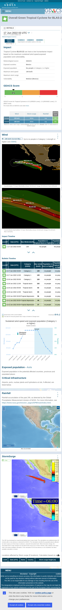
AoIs (29, 367)
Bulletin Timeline (9, 258)
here (27, 106)
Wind (17, 114)
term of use (21, 1)
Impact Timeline (8, 236)
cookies (58, 574)
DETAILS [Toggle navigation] (8, 28)
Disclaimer (24, 574)
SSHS (13, 142)
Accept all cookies (16, 605)
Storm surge (31, 114)
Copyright (32, 574)
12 (7, 247)
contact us (29, 1)
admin (46, 1)
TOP (57, 136)
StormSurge (9, 456)
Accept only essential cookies (39, 605)
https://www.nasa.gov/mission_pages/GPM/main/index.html (26, 403)
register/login (38, 1)
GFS (21, 40)
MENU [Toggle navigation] (6, 11)
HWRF (30, 40)
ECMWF (39, 40)
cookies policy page (43, 593)
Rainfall (46, 114)
